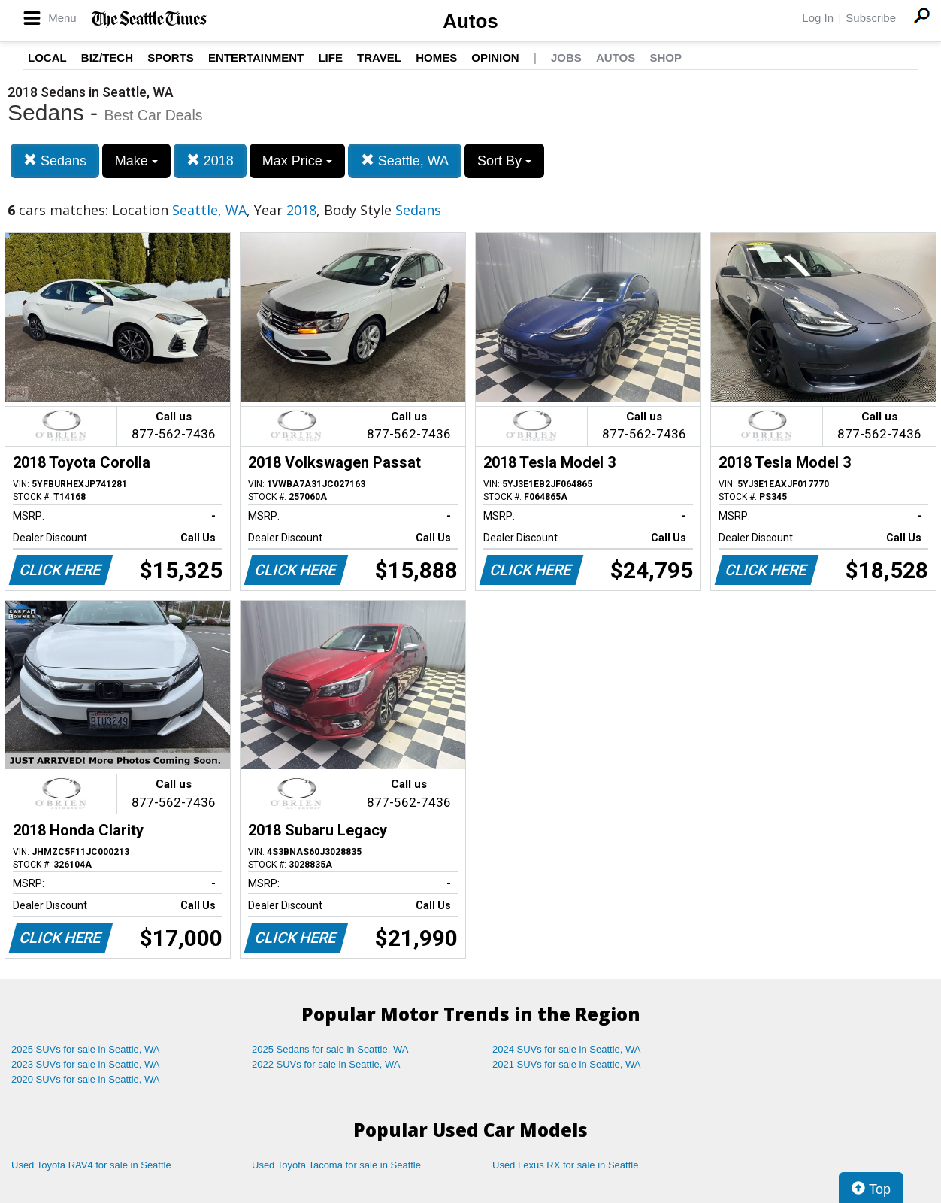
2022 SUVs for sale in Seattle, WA (326, 1064)
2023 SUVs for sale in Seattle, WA (85, 1064)
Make (136, 160)
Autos (470, 21)
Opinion (495, 57)
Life (330, 57)
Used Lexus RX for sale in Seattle (565, 1165)
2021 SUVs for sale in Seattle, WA (566, 1064)
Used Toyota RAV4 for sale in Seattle (91, 1165)
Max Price (297, 160)
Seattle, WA (405, 160)
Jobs (566, 57)
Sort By (504, 160)
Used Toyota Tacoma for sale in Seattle (336, 1165)
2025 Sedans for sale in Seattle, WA (330, 1049)
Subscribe (871, 17)
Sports (170, 57)
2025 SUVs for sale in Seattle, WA (85, 1049)
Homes (436, 57)
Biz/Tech (107, 57)
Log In (818, 17)
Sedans (54, 160)
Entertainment (256, 57)
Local (47, 57)
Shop (665, 57)
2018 (210, 160)
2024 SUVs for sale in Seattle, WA (566, 1049)
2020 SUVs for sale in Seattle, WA (85, 1079)
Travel (379, 57)
